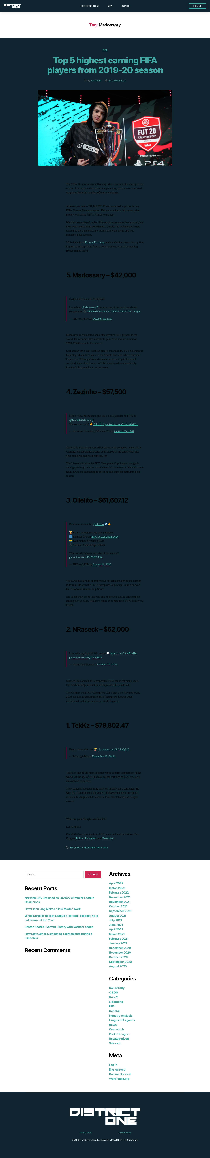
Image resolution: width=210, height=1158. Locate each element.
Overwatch (116, 1029)
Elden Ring (116, 1001)
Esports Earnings (94, 242)
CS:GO (113, 992)
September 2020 (120, 961)
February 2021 (118, 938)
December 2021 (119, 897)
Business (125, 6)
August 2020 (118, 966)
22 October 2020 (117, 80)
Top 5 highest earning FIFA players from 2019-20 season (105, 65)
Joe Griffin (96, 80)
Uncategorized (119, 1038)
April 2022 (116, 883)
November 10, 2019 (103, 756)
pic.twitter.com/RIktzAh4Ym (121, 424)
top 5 (105, 847)
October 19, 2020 (102, 318)
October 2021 (118, 906)
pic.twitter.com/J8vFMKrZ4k (85, 557)
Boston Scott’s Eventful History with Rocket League (59, 927)
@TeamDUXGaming (81, 420)
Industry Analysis (120, 1015)
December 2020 (120, 948)
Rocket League (119, 1034)
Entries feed (117, 1069)
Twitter (80, 838)
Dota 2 (113, 997)
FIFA (105, 50)
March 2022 (117, 888)
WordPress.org (119, 1078)
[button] (197, 6)
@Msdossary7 (90, 307)
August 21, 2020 (102, 564)
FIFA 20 (79, 847)
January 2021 (118, 943)
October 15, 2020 (124, 431)
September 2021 (120, 911)
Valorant (114, 1043)
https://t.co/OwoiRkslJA (123, 653)
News (110, 6)
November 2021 (119, 901)
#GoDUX (98, 424)
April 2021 (116, 929)
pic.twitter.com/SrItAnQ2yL (113, 749)
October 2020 (118, 957)
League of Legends (122, 1020)
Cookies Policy (124, 1132)
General (114, 1011)
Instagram (90, 838)
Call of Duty (117, 988)
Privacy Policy (86, 1132)
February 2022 (119, 892)
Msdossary (89, 847)
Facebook (107, 838)
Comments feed (120, 1074)
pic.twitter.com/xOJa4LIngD (123, 311)
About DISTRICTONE (90, 6)
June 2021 (116, 925)
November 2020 (120, 952)
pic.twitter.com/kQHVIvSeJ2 (85, 657)
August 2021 (117, 915)
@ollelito (98, 524)
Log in (113, 1065)
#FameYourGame (97, 311)
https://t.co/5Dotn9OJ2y (104, 536)
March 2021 (117, 934)
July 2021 (115, 920)
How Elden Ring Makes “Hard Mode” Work (53, 909)
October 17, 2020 (107, 664)
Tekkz (99, 847)
